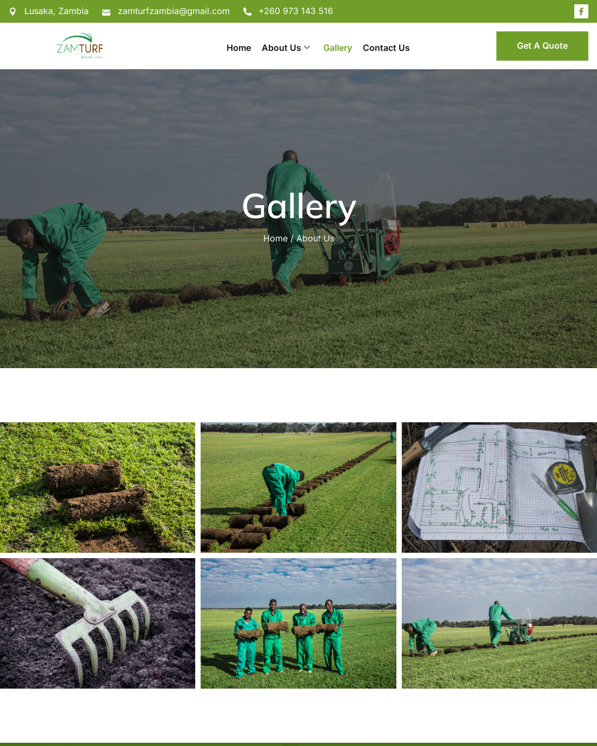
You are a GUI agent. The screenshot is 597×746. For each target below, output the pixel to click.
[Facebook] (581, 11)
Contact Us (386, 47)
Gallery (337, 47)
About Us (286, 47)
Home (239, 47)
